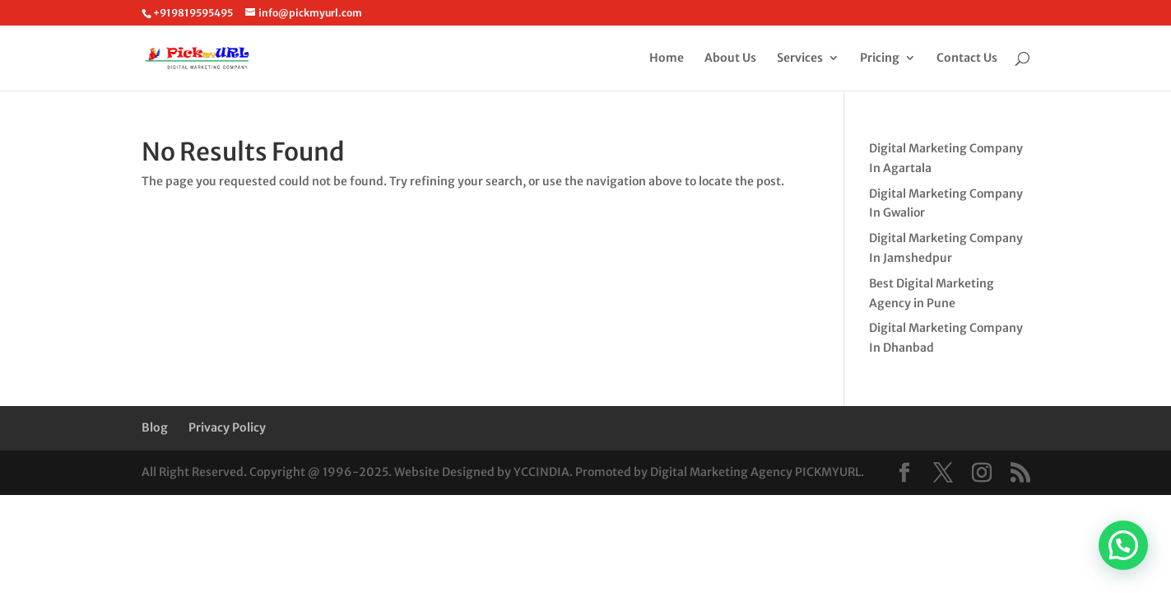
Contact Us (966, 58)
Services (800, 58)
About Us (730, 58)
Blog (155, 427)
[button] (1123, 545)
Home (666, 58)
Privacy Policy (227, 427)
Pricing (879, 58)
